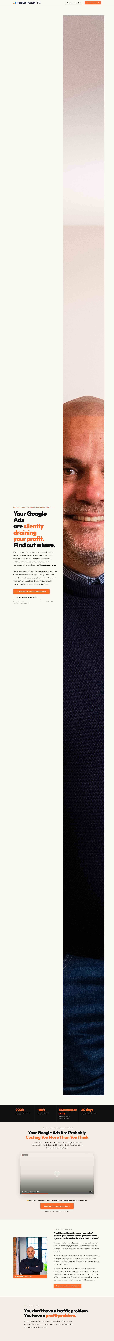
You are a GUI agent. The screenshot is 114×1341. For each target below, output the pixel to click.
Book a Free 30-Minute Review (27, 597)
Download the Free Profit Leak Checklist (31, 591)
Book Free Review (93, 2)
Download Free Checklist (74, 2)
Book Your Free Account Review (57, 1206)
